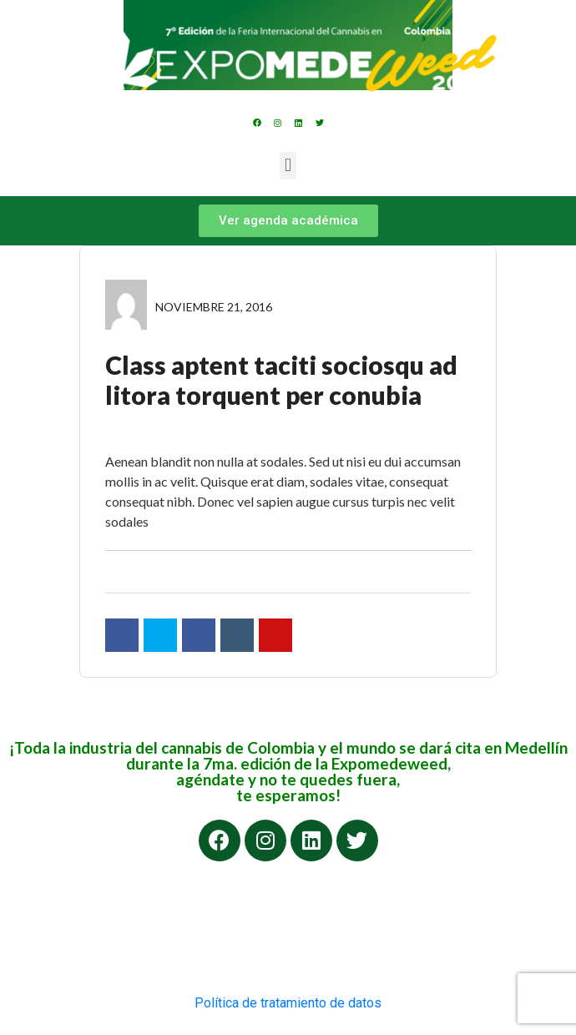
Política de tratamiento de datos (288, 1003)
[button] (288, 165)
